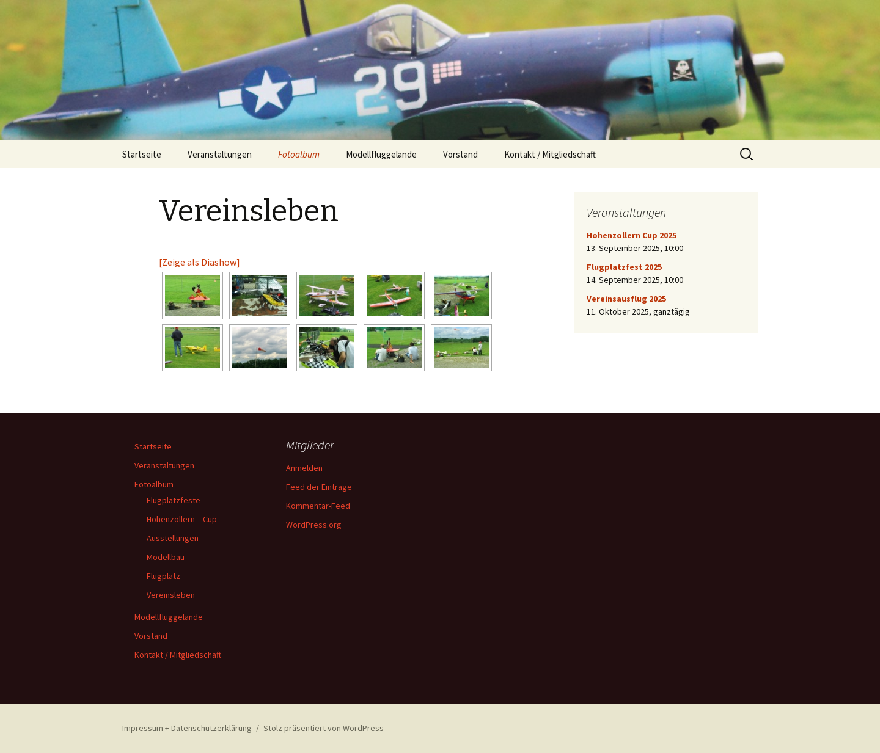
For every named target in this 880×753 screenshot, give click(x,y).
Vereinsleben (171, 594)
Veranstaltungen (220, 154)
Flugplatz (163, 575)
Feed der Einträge (319, 486)
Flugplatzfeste (173, 500)
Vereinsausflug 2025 (626, 298)
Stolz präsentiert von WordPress (323, 727)
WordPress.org (314, 524)
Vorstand (460, 154)
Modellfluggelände (381, 154)
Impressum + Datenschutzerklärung (187, 727)
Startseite (141, 154)
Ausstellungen (173, 538)
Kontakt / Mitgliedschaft (550, 154)
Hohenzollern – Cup (182, 519)
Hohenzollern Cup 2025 (631, 235)
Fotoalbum (299, 154)
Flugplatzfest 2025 (624, 266)
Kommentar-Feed (318, 505)
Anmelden (304, 467)
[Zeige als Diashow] (199, 262)
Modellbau (166, 556)
